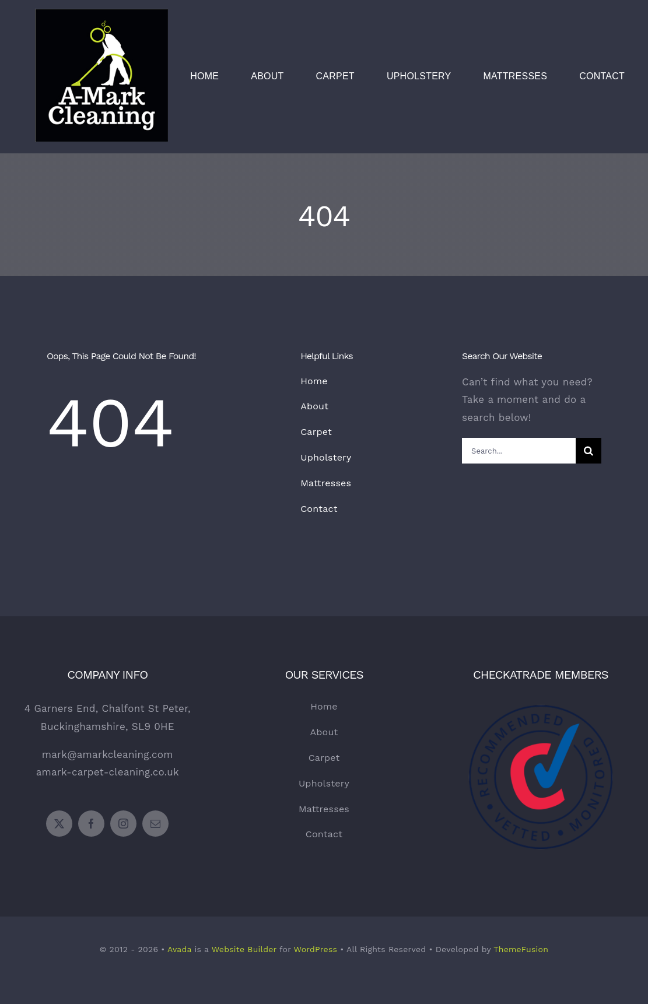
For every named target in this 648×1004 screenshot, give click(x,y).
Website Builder (244, 949)
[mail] (155, 823)
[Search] (588, 451)
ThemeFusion (520, 949)
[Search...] (519, 451)
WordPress (315, 949)
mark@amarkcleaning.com (107, 754)
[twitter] (59, 823)
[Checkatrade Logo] (541, 685)
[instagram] (123, 823)
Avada (179, 949)
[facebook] (91, 823)
